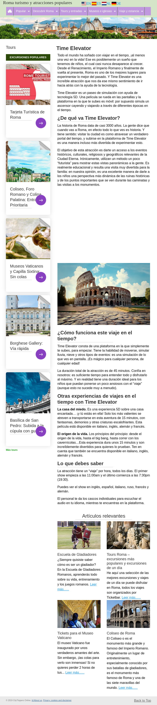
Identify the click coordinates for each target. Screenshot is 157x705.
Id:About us (37, 700)
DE (116, 3)
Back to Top (142, 700)
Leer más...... (131, 597)
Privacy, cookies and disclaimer (57, 700)
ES (96, 3)
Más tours (12, 450)
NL (106, 3)
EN (86, 3)
